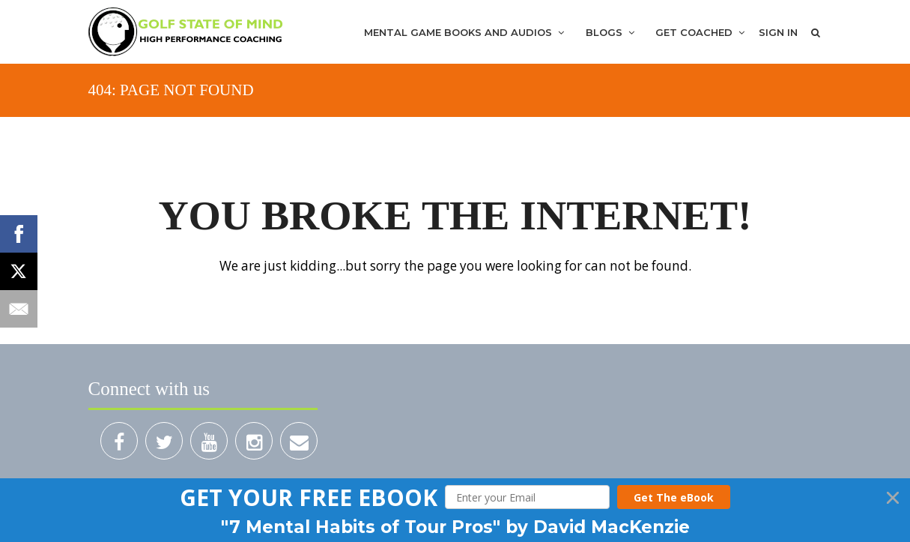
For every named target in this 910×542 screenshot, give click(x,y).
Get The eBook (674, 497)
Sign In (778, 32)
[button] (308, 497)
